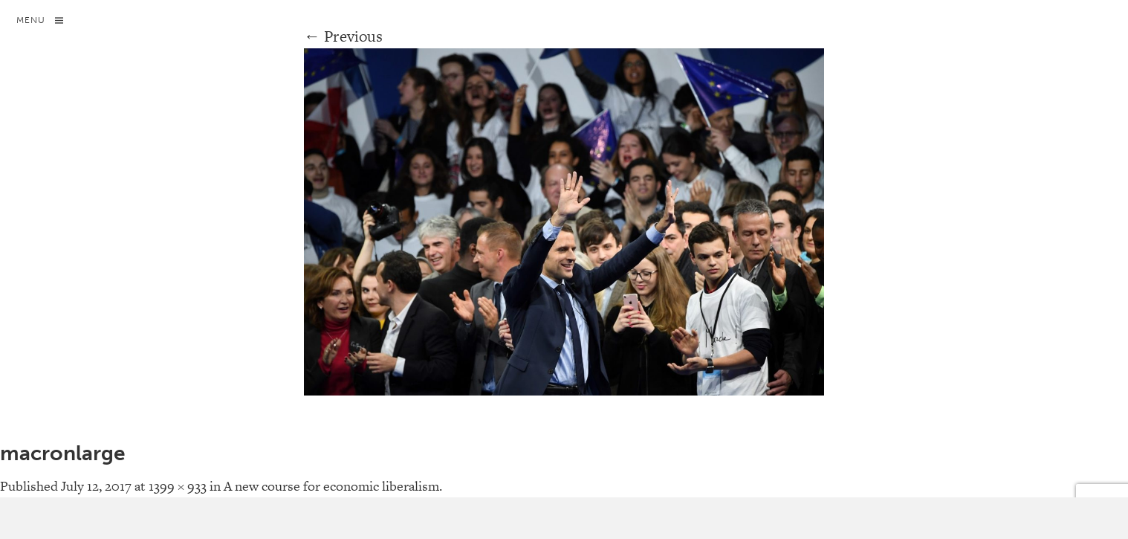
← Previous (343, 36)
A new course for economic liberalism (331, 486)
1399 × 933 (178, 486)
